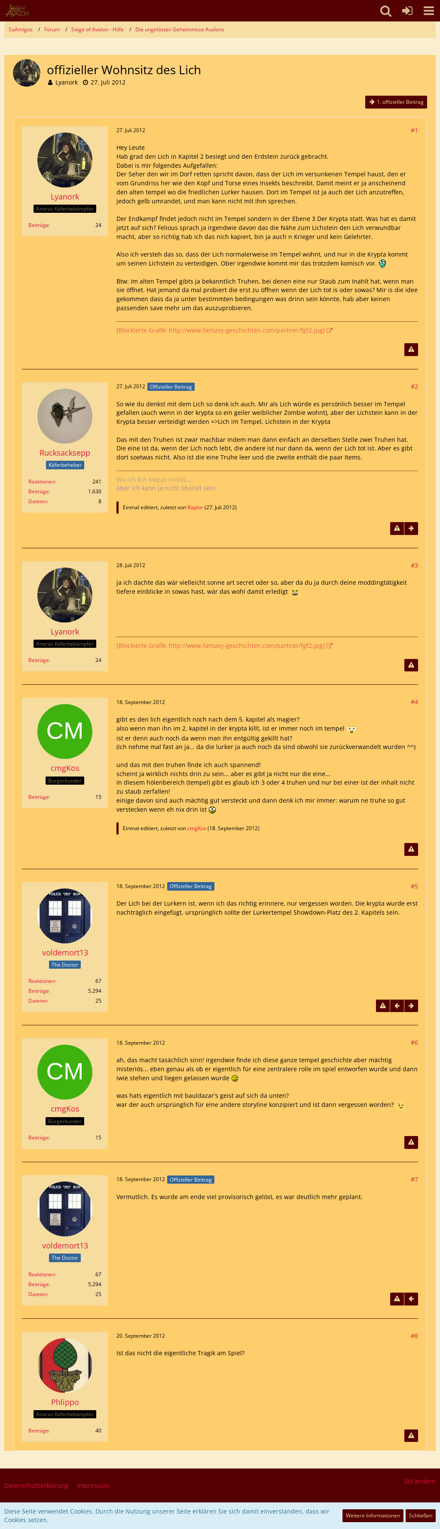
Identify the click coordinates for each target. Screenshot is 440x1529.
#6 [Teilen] (414, 1042)
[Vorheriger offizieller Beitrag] (397, 1006)
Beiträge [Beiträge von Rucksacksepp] (38, 491)
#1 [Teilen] (414, 130)
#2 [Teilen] (414, 386)
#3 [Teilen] (414, 565)
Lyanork (66, 82)
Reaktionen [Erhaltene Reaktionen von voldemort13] (41, 981)
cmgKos (196, 828)
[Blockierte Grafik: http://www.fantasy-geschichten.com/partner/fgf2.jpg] (220, 330)
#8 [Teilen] (414, 1336)
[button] (428, 10)
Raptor (195, 507)
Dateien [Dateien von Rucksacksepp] (37, 501)
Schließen (420, 1515)
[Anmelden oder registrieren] (407, 10)
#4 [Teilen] (414, 702)
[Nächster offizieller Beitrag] (411, 528)
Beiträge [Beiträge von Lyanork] (38, 225)
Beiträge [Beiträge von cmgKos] (38, 797)
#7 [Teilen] (414, 1179)
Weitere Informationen (373, 1515)
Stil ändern (420, 1481)
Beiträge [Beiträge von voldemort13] (38, 990)
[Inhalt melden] (411, 349)
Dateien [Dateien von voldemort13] (37, 1000)
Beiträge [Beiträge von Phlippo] (38, 1430)
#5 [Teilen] (414, 886)
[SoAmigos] (17, 10)
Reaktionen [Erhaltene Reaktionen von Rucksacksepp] (41, 481)
